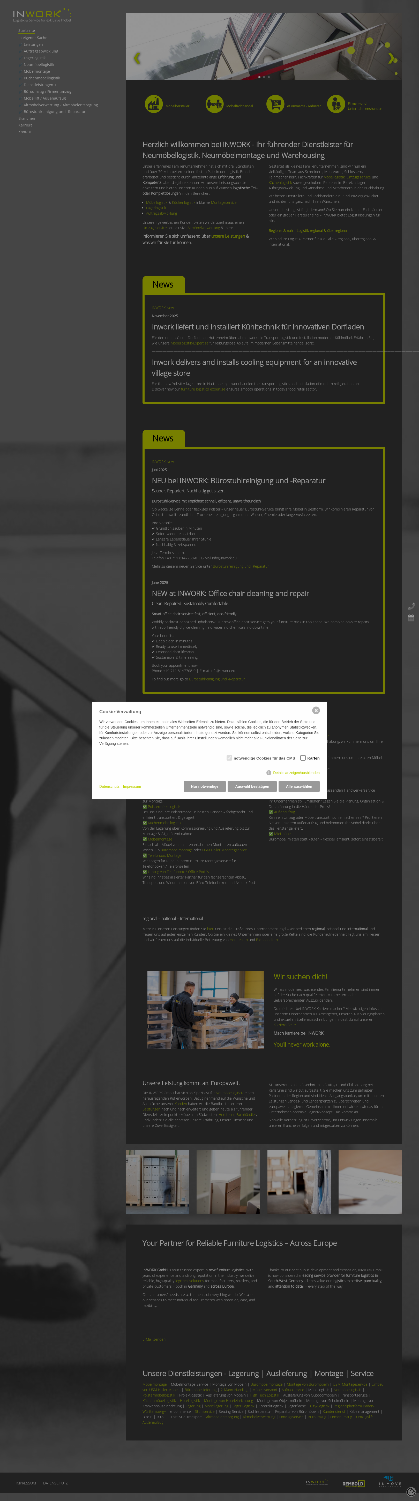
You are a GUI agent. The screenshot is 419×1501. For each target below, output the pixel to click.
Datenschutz (109, 786)
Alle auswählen (299, 786)
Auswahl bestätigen (252, 786)
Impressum (132, 786)
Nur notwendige (205, 786)
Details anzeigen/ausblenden (296, 773)
